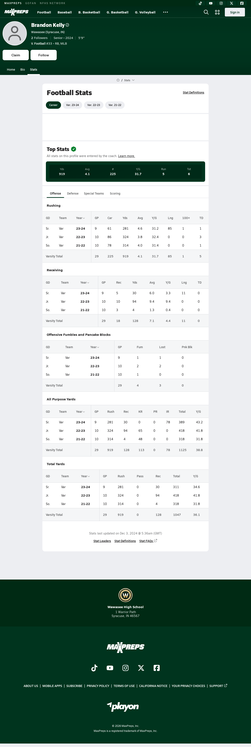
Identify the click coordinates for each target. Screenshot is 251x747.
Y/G (154, 218)
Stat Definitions (193, 92)
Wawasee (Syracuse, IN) (48, 32)
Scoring (115, 193)
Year (80, 218)
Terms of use (124, 686)
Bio (22, 69)
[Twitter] (231, 3)
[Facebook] (242, 3)
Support (218, 686)
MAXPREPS (13, 3)
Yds (125, 218)
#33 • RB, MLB (49, 43)
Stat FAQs (148, 541)
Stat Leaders (102, 541)
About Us (31, 686)
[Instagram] (221, 3)
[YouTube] (211, 3)
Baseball (65, 12)
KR (140, 411)
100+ (186, 218)
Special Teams (94, 193)
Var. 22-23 (93, 105)
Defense (73, 193)
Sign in (235, 12)
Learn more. (126, 156)
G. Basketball (118, 12)
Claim (15, 54)
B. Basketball (89, 12)
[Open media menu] (217, 12)
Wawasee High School (126, 598)
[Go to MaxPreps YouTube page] (109, 668)
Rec (118, 282)
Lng (170, 218)
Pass (140, 476)
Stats (33, 69)
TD (201, 218)
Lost (162, 347)
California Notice (153, 686)
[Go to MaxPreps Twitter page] (141, 668)
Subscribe (74, 686)
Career (53, 105)
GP (97, 218)
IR (167, 411)
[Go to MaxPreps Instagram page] (125, 668)
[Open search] (206, 12)
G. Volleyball (145, 12)
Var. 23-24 (72, 105)
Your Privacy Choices (188, 686)
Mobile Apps (52, 686)
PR (155, 411)
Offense (55, 193)
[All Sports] (165, 12)
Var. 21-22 (115, 105)
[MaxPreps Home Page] (118, 80)
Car (110, 218)
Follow (43, 54)
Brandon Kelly (50, 24)
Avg (140, 218)
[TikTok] (200, 3)
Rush (110, 411)
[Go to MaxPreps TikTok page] (94, 668)
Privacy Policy (98, 686)
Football (44, 12)
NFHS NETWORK (53, 3)
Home (11, 69)
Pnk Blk (187, 347)
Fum (140, 347)
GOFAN (30, 3)
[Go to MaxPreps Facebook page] (156, 668)
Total (182, 411)
